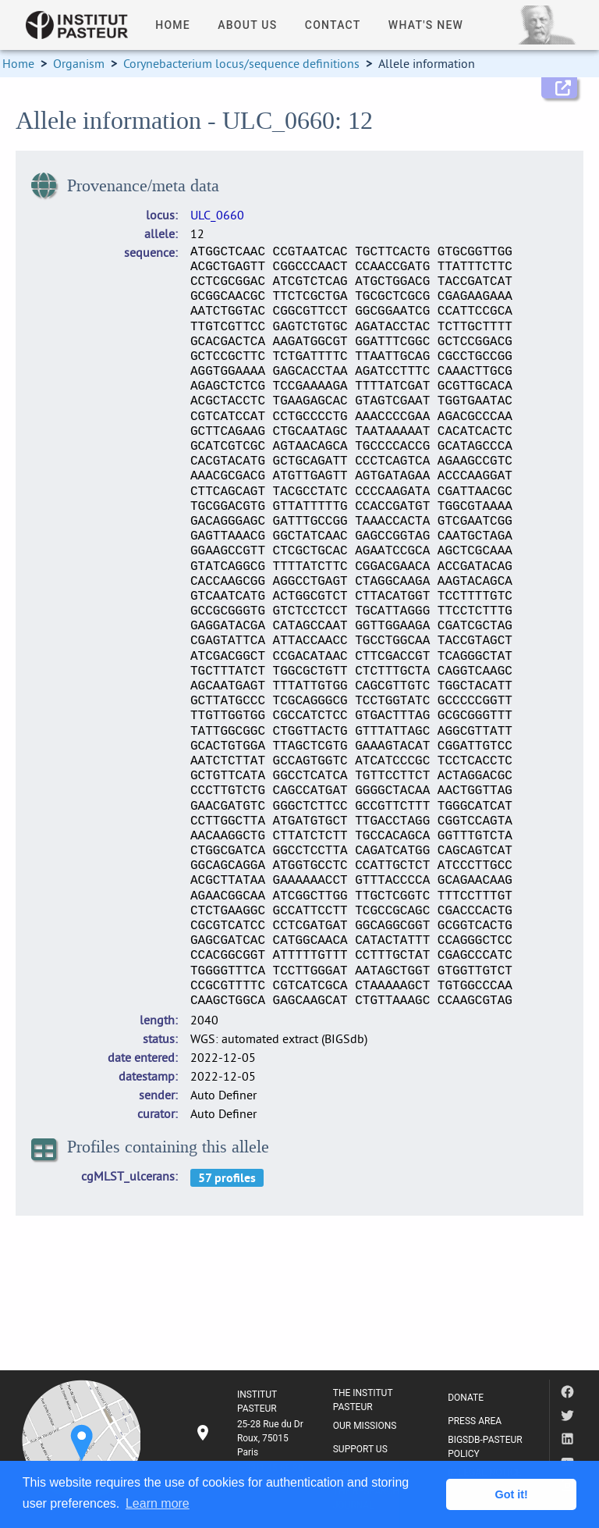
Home (18, 63)
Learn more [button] (158, 1503)
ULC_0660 (217, 215)
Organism (79, 63)
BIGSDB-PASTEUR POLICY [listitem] (485, 1446)
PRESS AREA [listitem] (475, 1421)
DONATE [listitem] (466, 1397)
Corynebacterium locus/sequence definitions (241, 63)
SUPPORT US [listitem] (360, 1449)
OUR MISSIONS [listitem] (365, 1425)
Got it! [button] (511, 1494)
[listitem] (251, 1438)
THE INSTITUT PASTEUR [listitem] (363, 1399)
